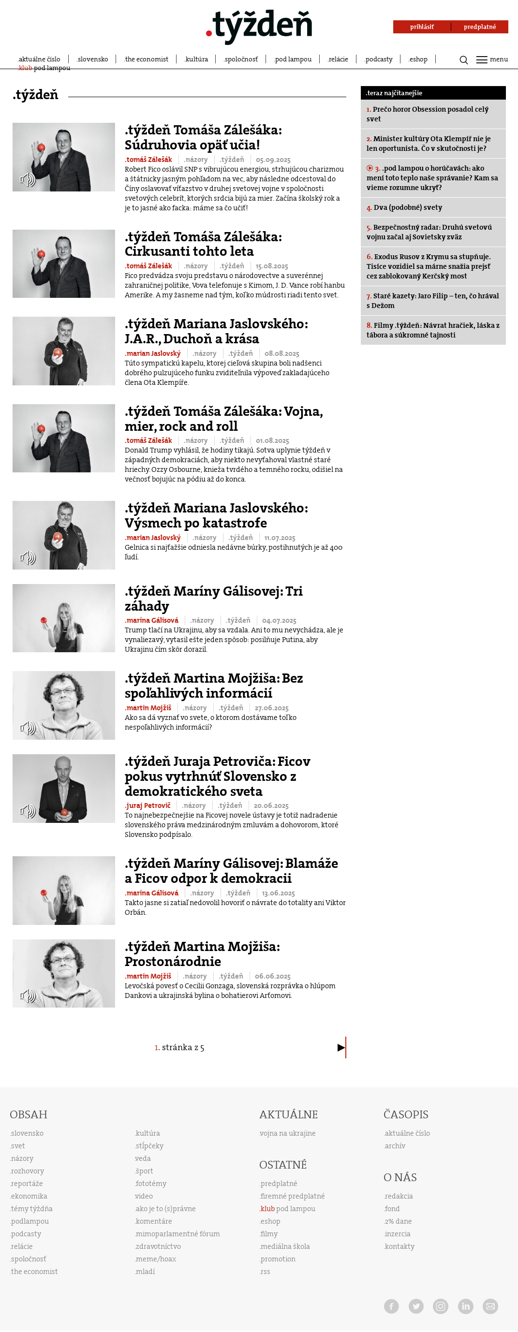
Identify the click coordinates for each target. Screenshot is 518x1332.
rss (265, 1271)
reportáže (27, 1183)
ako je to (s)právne (166, 1209)
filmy (269, 1234)
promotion (278, 1259)
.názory (196, 159)
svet (18, 1146)
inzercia (398, 1234)
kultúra (197, 59)
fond (392, 1209)
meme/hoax (156, 1259)
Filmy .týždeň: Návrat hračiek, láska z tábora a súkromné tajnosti (433, 330)
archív (395, 1146)
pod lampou (293, 59)
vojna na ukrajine (288, 1133)
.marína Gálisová (152, 620)
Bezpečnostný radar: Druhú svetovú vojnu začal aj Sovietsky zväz (429, 232)
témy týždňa (32, 1209)
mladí (145, 1271)
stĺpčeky (149, 1146)
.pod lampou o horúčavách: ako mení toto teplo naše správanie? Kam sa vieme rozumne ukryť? (432, 177)
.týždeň (233, 159)
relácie (338, 59)
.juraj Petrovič (148, 805)
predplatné (279, 1183)
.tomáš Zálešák (149, 159)
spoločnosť (241, 59)
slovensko (93, 59)
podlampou (30, 1221)
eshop (419, 59)
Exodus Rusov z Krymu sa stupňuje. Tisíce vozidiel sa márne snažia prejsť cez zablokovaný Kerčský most (429, 266)
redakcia (399, 1196)
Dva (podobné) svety (404, 207)
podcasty (379, 59)
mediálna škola (285, 1246)
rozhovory (27, 1171)
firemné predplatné (293, 1196)
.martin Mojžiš (149, 708)
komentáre (154, 1221)
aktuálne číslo (39, 59)
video (144, 1196)
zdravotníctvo (158, 1246)
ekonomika (29, 1196)
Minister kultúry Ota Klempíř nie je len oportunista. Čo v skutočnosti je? (429, 143)
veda (143, 1158)
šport (144, 1171)
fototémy (151, 1183)
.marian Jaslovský (153, 353)
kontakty (399, 1246)
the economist (146, 59)
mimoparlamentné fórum (178, 1234)
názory (22, 1158)
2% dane (398, 1221)
